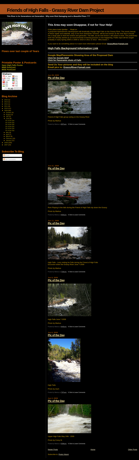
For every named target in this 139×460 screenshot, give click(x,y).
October (9, 112)
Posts (6, 155)
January (9, 140)
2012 (6, 104)
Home (93, 449)
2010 (6, 108)
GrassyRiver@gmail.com (117, 44)
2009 (6, 110)
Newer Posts (53, 449)
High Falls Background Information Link (73, 48)
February (9, 138)
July (7, 116)
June (8, 118)
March (8, 136)
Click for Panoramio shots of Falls (64, 60)
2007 (6, 145)
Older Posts (132, 449)
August (8, 114)
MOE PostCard (8, 69)
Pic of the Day (56, 77)
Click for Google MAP (58, 58)
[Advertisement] (68, 146)
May (7, 132)
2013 (6, 102)
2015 (6, 100)
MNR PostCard (8, 67)
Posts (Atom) (64, 454)
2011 (6, 106)
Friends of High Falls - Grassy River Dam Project (55, 10)
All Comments (9, 159)
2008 (6, 142)
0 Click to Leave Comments (76, 124)
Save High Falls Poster (12, 65)
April (7, 134)
